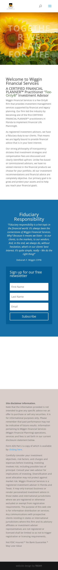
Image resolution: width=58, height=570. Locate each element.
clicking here (15, 449)
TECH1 (38, 565)
